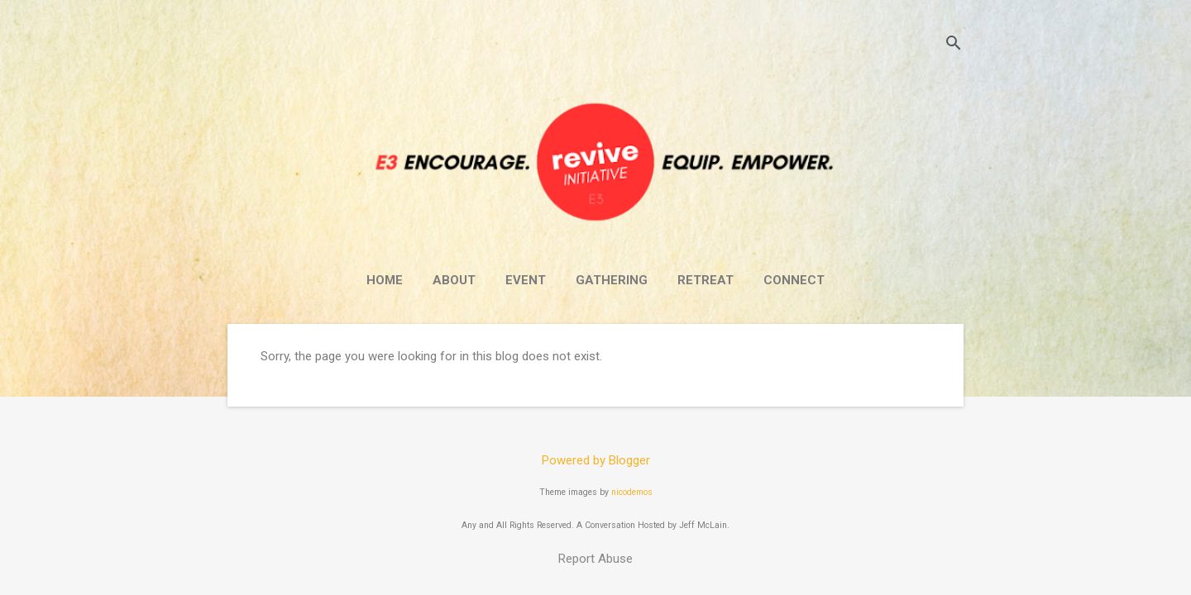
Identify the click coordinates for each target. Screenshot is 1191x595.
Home (384, 280)
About (454, 280)
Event (525, 280)
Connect (794, 280)
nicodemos (632, 492)
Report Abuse (595, 558)
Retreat (705, 280)
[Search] (954, 45)
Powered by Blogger (596, 460)
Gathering (612, 280)
